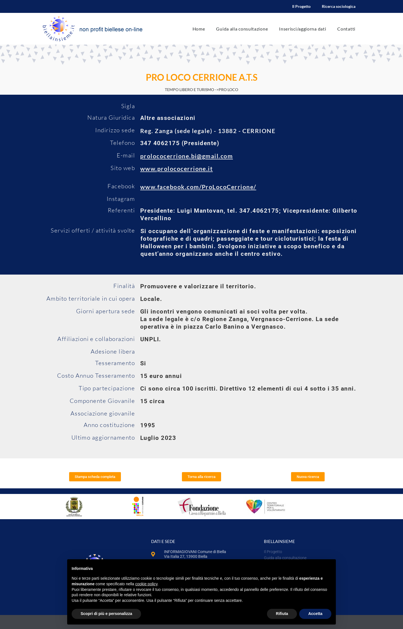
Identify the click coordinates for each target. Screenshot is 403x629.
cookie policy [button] (146, 584)
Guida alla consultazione (242, 28)
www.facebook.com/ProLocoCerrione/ (198, 186)
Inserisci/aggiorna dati (302, 28)
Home (199, 28)
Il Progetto (301, 6)
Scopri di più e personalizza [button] (106, 613)
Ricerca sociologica (338, 6)
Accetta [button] (315, 613)
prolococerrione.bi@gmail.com (186, 155)
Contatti (346, 28)
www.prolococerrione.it (176, 168)
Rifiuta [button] (282, 613)
